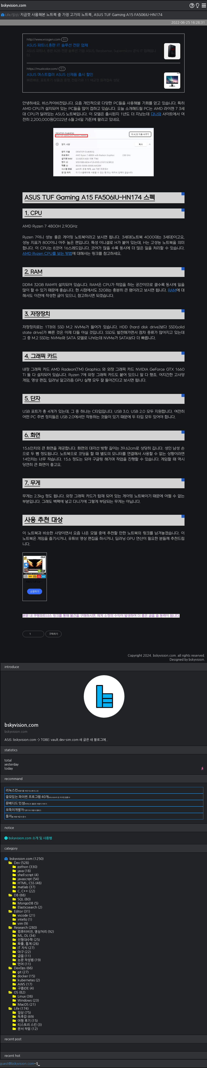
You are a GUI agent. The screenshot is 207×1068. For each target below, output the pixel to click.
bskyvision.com (13, 5)
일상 (24, 1012)
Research (25, 927)
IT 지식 (26, 947)
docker (26, 976)
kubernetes (28, 980)
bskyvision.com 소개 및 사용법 (28, 838)
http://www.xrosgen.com (43, 39)
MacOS (26, 1004)
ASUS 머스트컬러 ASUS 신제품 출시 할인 (60, 75)
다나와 (156, 114)
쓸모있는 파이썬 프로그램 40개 (38, 796)
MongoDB (27, 903)
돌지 (16, 816)
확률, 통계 (28, 943)
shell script (28, 875)
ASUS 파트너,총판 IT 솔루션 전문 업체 (57, 45)
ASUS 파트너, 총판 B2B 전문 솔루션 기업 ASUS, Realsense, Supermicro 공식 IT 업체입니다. (91, 53)
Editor (21, 911)
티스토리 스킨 (29, 1024)
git (23, 972)
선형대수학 (28, 939)
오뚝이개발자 (23, 809)
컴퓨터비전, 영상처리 (35, 931)
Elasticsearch (29, 907)
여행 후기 (27, 1020)
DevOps (23, 968)
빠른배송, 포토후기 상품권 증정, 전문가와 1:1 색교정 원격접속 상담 (73, 80)
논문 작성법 (29, 960)
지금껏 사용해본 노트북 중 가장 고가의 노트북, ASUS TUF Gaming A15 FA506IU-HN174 (91, 15)
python (27, 866)
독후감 (25, 1016)
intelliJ (24, 919)
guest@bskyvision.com (17, 1063)
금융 (24, 955)
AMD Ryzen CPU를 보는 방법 (47, 254)
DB (19, 895)
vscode (26, 915)
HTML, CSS (29, 883)
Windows (28, 1000)
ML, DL (26, 935)
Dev (21, 862)
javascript (28, 879)
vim (22, 923)
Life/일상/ (10, 14)
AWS (24, 984)
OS (19, 992)
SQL (24, 899)
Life (21, 1008)
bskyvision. (197, 659)
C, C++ (26, 891)
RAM (172, 290)
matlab (26, 887)
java (24, 870)
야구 (24, 951)
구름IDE (25, 988)
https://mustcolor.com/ (42, 69)
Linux (25, 996)
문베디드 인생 (26, 803)
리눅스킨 (22, 790)
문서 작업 (27, 1028)
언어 (24, 964)
